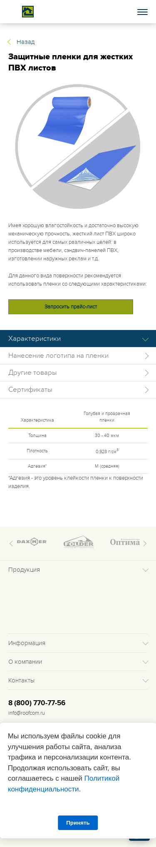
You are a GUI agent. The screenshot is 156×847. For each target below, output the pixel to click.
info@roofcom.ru (26, 713)
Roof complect (27, 11)
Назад (26, 42)
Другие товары (32, 373)
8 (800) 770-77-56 (36, 703)
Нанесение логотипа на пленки (58, 356)
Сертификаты (30, 390)
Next (143, 543)
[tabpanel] (78, 147)
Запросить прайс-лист (71, 306)
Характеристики (34, 339)
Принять (77, 823)
